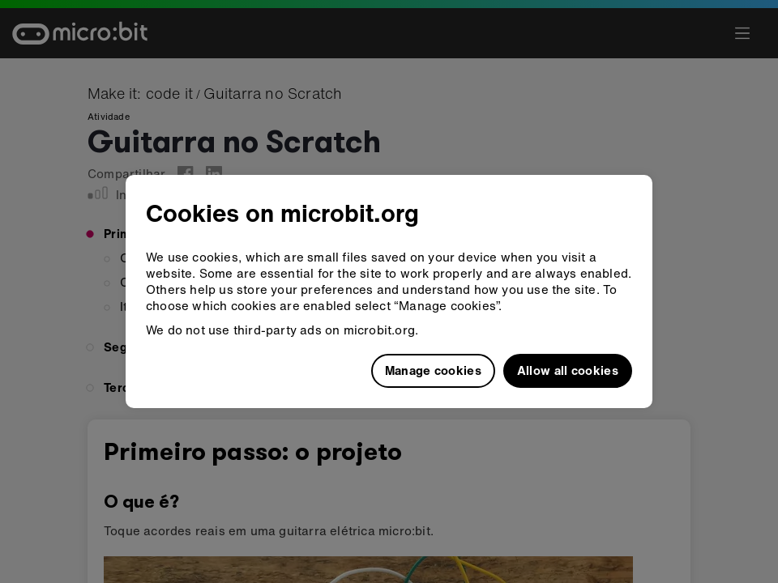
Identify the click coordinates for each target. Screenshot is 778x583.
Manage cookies (433, 370)
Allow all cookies (567, 370)
